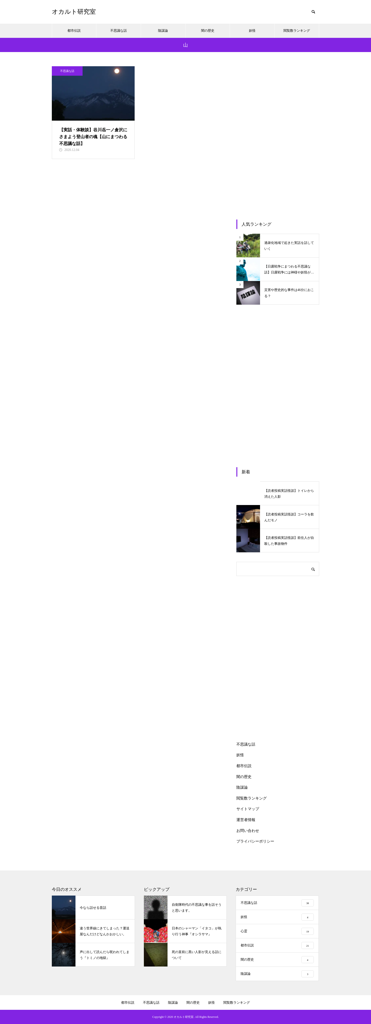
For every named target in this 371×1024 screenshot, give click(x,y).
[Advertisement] (277, 137)
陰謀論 (163, 30)
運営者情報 (245, 820)
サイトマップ (247, 809)
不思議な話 (118, 30)
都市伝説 (74, 30)
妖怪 (252, 30)
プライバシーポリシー (255, 841)
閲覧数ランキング (296, 30)
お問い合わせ (247, 831)
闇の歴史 (207, 30)
